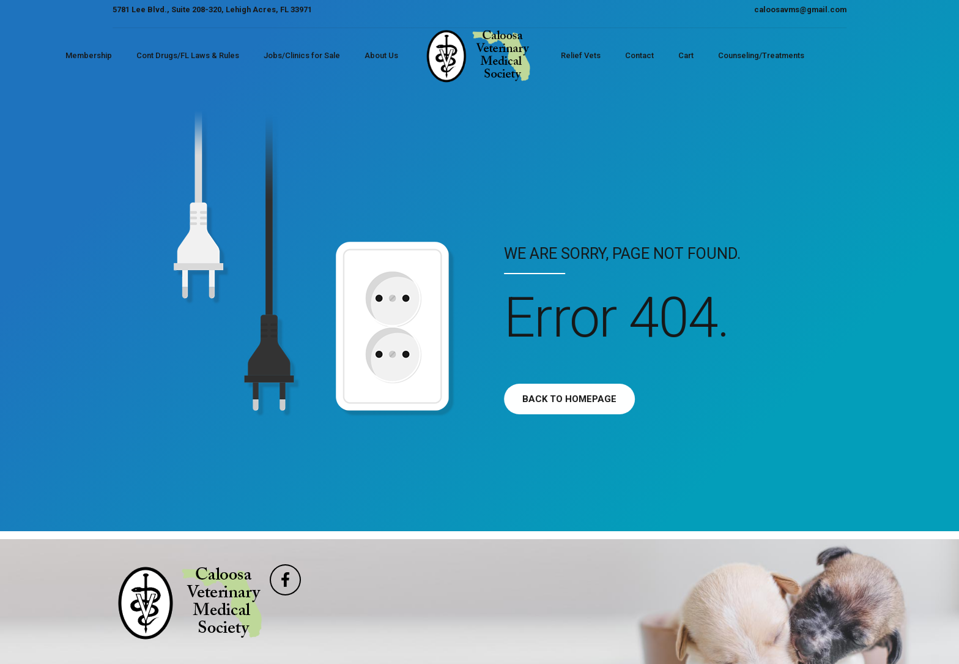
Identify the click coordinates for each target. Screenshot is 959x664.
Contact (639, 55)
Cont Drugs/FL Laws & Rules (187, 55)
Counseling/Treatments (761, 55)
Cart (686, 55)
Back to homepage (583, 399)
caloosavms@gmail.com (800, 9)
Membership (88, 55)
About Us (381, 55)
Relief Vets (581, 55)
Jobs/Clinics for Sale (302, 55)
